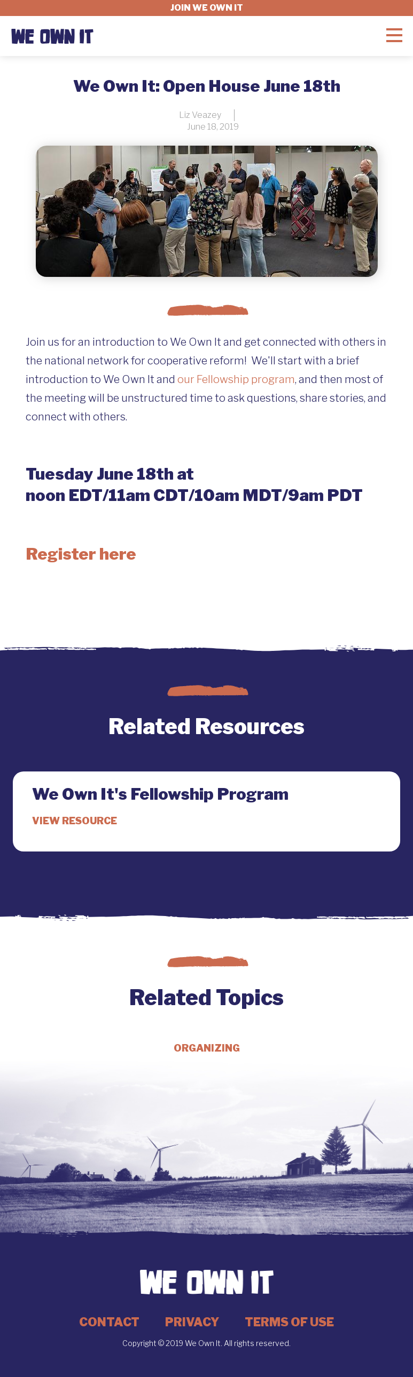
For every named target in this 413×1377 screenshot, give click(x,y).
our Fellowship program (236, 379)
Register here (81, 553)
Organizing (207, 1048)
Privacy (192, 1322)
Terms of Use (289, 1322)
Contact (109, 1322)
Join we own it (206, 8)
